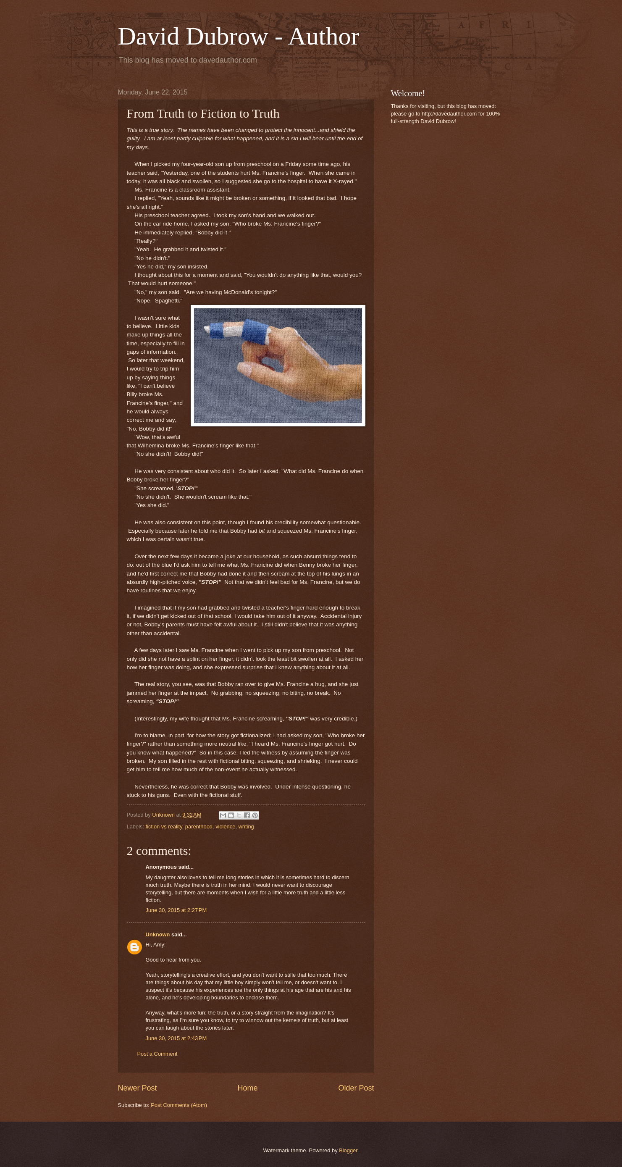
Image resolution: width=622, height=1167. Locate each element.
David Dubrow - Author (239, 36)
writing (246, 826)
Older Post (356, 1088)
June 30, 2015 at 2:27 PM (176, 910)
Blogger (348, 1150)
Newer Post (137, 1088)
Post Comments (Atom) (179, 1105)
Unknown (158, 934)
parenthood (199, 826)
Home (247, 1088)
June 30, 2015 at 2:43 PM (176, 1038)
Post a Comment (157, 1054)
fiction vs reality (164, 826)
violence (225, 826)
